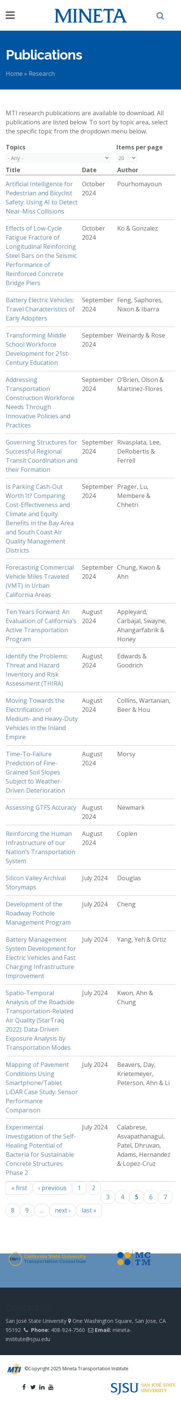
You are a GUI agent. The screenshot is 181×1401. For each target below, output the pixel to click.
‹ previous (52, 1188)
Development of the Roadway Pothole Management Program (38, 913)
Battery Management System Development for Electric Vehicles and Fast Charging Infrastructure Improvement (41, 957)
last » (89, 1210)
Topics (15, 147)
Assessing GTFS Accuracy (41, 807)
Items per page (139, 147)
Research (42, 73)
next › (63, 1210)
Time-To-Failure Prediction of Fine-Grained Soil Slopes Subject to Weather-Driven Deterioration (35, 772)
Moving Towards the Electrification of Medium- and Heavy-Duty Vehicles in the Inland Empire (42, 718)
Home (14, 73)
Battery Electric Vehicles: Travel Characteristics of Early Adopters (40, 309)
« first (19, 1188)
